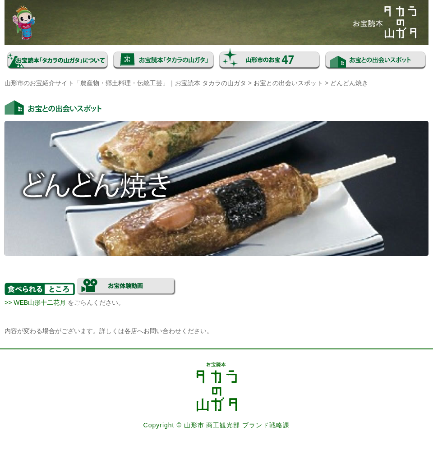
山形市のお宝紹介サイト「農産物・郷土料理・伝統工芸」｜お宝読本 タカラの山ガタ (125, 83)
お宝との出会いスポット (288, 83)
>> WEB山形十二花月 (35, 302)
